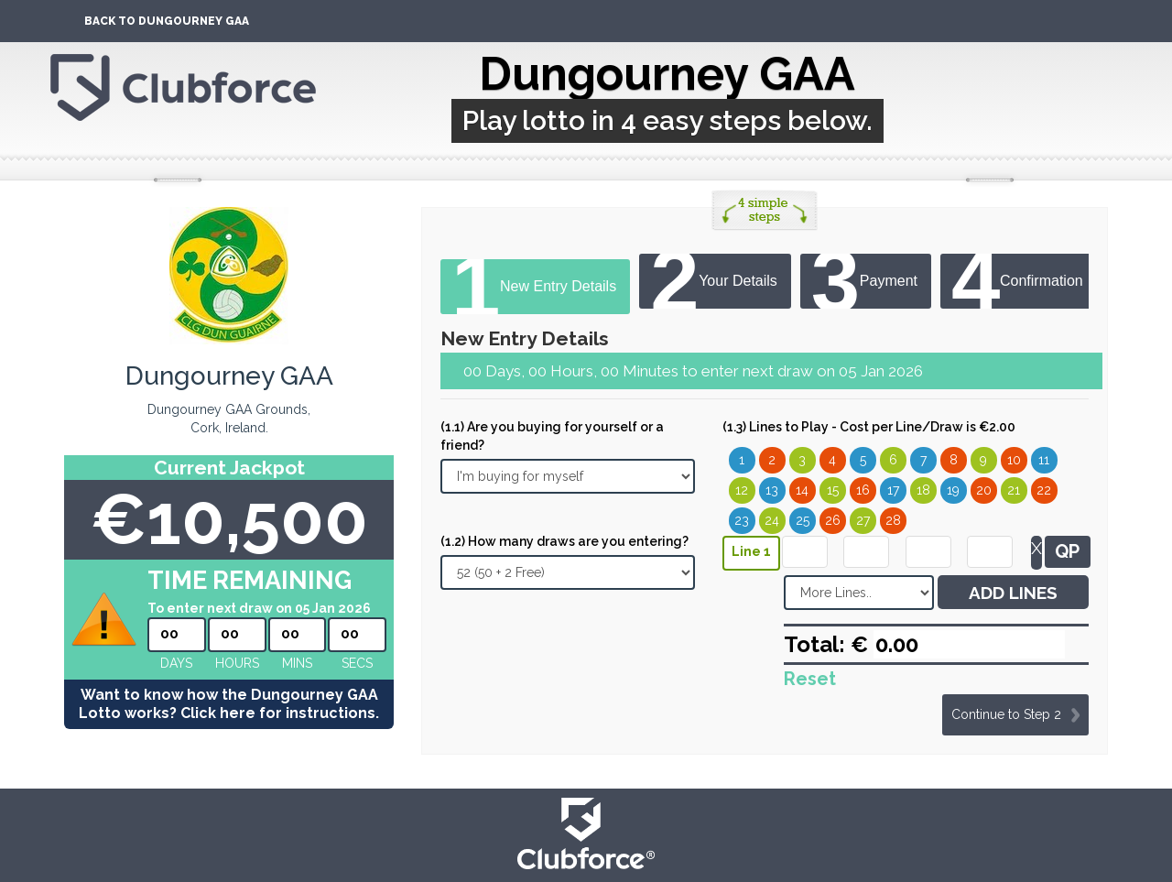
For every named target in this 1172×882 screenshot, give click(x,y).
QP (1067, 551)
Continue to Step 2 (1006, 714)
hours (237, 663)
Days (176, 663)
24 (772, 520)
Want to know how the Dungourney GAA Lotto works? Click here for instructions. (229, 704)
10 (1014, 459)
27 (863, 520)
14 (802, 490)
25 (802, 520)
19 (953, 490)
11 (1043, 459)
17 (893, 490)
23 (741, 520)
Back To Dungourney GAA (166, 21)
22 (1043, 490)
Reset (810, 679)
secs (357, 663)
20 (984, 490)
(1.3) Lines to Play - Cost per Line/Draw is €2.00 (868, 426)
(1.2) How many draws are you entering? (564, 541)
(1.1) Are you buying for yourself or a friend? (552, 435)
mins (297, 663)
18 (923, 490)
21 (1013, 490)
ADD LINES (1013, 593)
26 (833, 520)
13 (771, 490)
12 (741, 490)
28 (893, 520)
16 (863, 490)
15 (833, 490)
